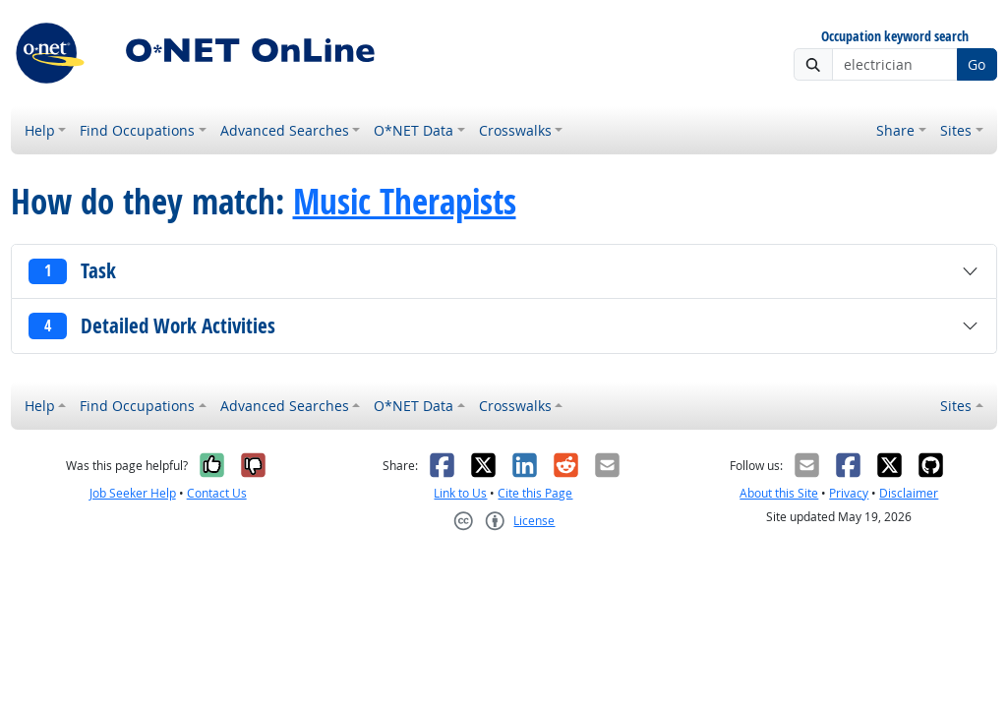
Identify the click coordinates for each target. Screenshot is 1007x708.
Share (895, 130)
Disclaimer (908, 493)
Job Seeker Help (132, 493)
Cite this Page (535, 493)
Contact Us (217, 493)
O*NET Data (413, 130)
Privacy (848, 493)
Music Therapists (404, 201)
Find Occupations (137, 130)
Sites (956, 130)
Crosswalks (515, 130)
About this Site (779, 493)
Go (976, 64)
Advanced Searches (284, 130)
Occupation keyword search (895, 37)
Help (40, 130)
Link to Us (460, 493)
